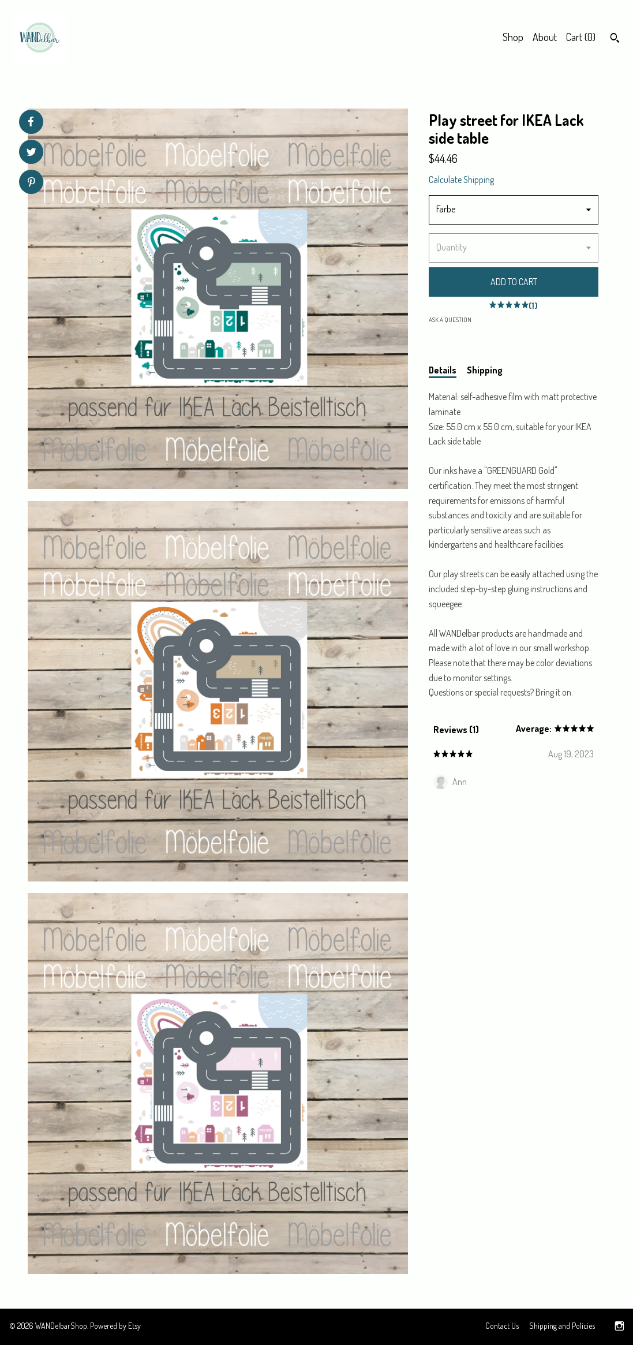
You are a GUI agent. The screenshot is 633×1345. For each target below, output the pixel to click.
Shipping (485, 370)
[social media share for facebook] (30, 121)
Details (442, 370)
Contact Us (502, 1326)
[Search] (614, 39)
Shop (513, 37)
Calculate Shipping (461, 179)
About (545, 37)
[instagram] (619, 1326)
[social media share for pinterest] (31, 183)
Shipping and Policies (562, 1326)
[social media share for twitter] (31, 153)
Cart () (580, 37)
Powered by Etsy (115, 1326)
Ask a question (450, 320)
